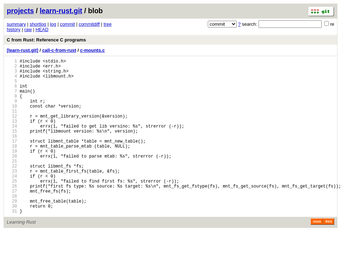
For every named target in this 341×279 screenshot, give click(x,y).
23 (12, 196)
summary (16, 24)
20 (12, 177)
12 (12, 129)
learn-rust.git (61, 11)
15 (12, 147)
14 (12, 141)
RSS (328, 254)
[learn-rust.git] (22, 50)
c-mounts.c (92, 50)
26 (12, 214)
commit (67, 24)
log (53, 24)
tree (107, 24)
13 (12, 135)
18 (12, 165)
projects (20, 11)
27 (12, 220)
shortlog (38, 24)
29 (12, 232)
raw (28, 29)
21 (12, 183)
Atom (317, 254)
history (13, 29)
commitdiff (89, 24)
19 (12, 171)
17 (12, 159)
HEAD (41, 29)
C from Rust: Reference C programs (46, 40)
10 (12, 117)
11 (12, 123)
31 (12, 244)
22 (12, 189)
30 (12, 238)
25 (12, 208)
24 (12, 202)
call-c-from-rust (59, 50)
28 (12, 226)
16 (12, 153)
